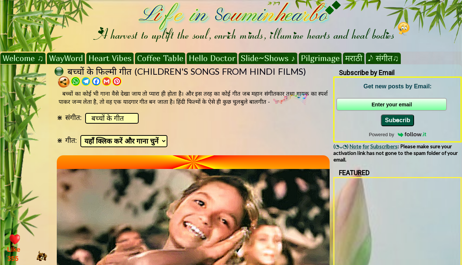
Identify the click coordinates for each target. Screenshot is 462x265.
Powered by (397, 134)
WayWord (66, 58)
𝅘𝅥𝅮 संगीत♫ (383, 58)
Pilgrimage (320, 58)
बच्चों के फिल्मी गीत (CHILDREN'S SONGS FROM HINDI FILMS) (186, 71)
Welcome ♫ (23, 58)
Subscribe (397, 120)
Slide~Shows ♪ (268, 58)
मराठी (353, 58)
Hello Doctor (212, 58)
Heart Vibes (110, 58)
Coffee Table (160, 58)
